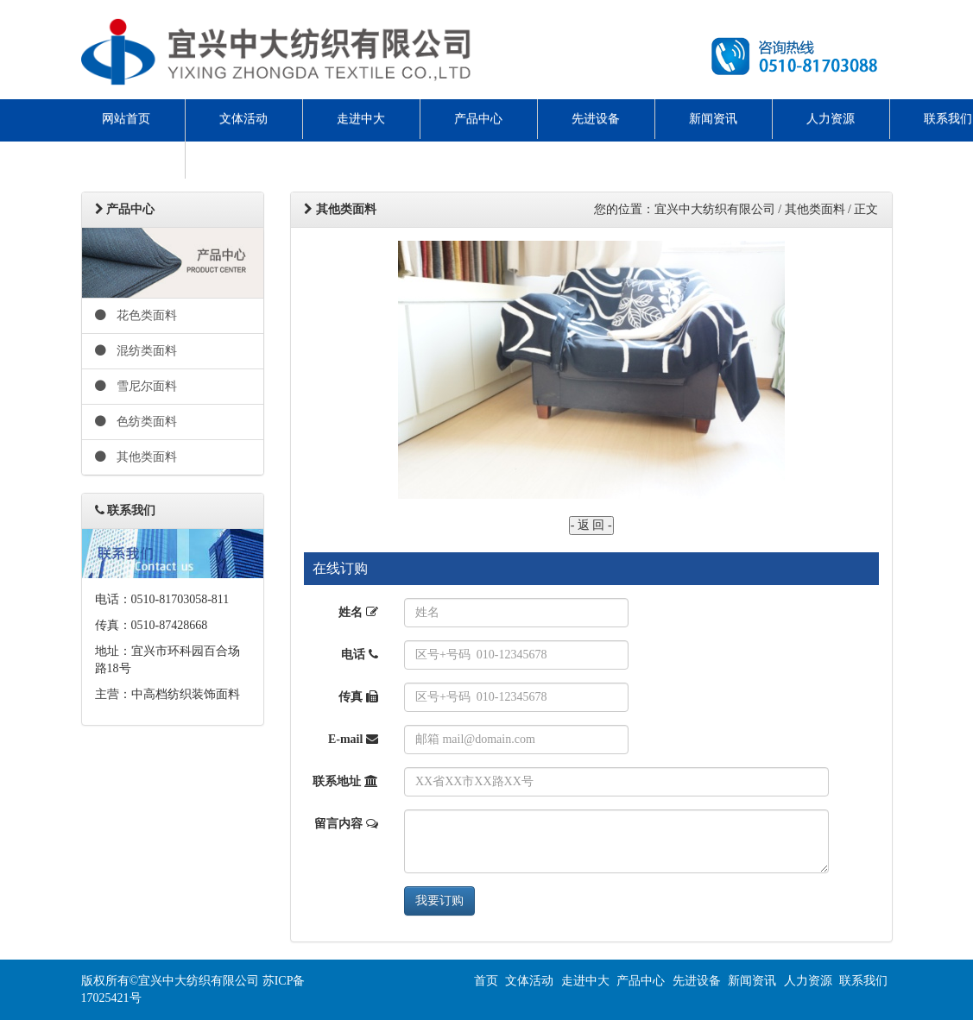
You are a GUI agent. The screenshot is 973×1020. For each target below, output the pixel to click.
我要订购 (439, 900)
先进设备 (596, 118)
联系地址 (345, 781)
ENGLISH (126, 158)
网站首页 (126, 118)
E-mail (353, 739)
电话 (359, 654)
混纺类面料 (136, 350)
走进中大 (361, 118)
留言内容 (346, 823)
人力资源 (830, 118)
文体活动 (243, 118)
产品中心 (478, 118)
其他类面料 (136, 456)
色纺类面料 (136, 421)
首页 (486, 980)
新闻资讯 (713, 118)
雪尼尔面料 (136, 386)
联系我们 (863, 980)
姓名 (358, 612)
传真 (358, 696)
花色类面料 (136, 315)
